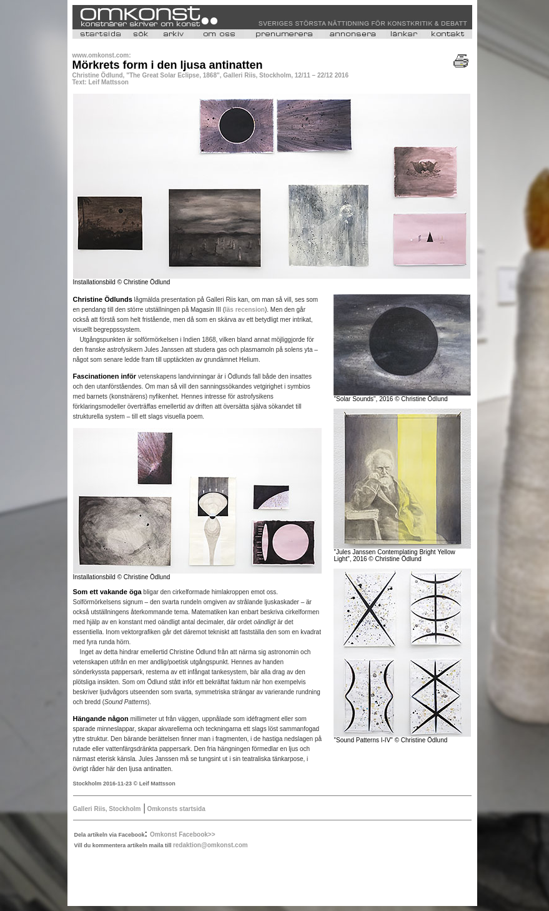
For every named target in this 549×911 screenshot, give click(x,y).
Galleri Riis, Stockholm (107, 808)
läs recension (245, 309)
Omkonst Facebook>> (182, 834)
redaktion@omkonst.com (210, 845)
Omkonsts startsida (175, 808)
